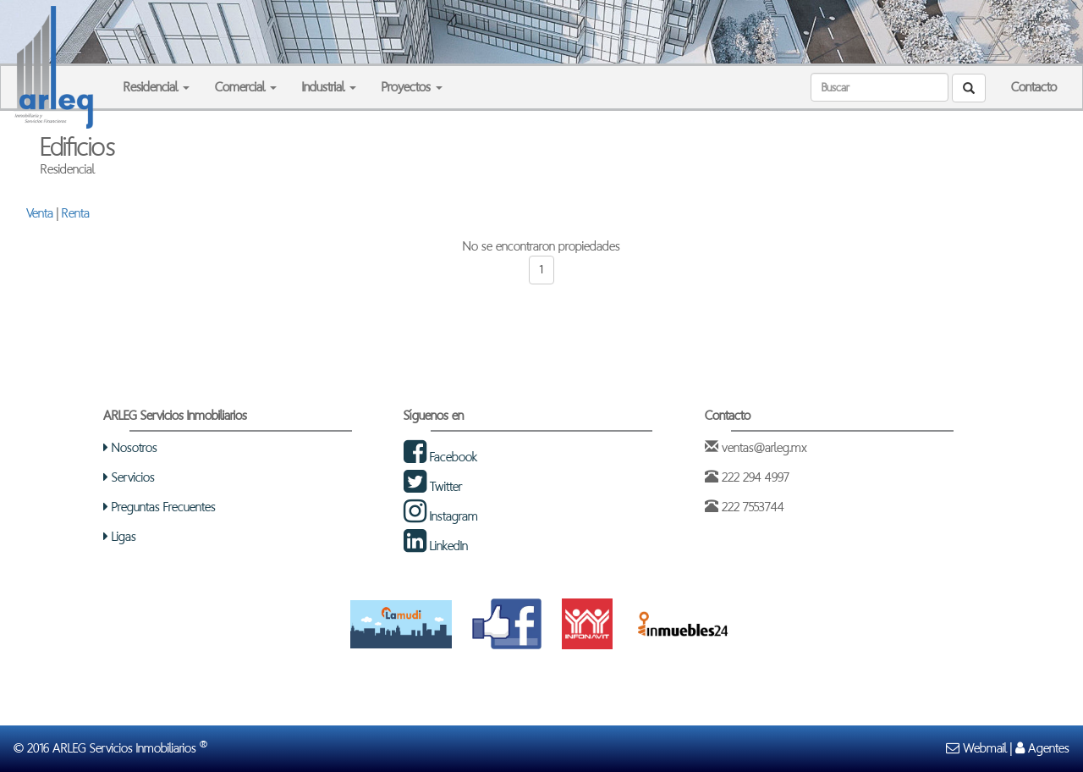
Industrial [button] (329, 87)
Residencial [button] (157, 87)
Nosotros (130, 447)
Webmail (976, 748)
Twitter (433, 486)
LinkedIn (436, 546)
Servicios (129, 477)
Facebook (440, 457)
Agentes (1042, 748)
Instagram (441, 516)
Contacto (1034, 87)
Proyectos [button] (412, 87)
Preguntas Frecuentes (159, 507)
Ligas (119, 536)
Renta (76, 213)
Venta (39, 213)
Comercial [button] (246, 87)
